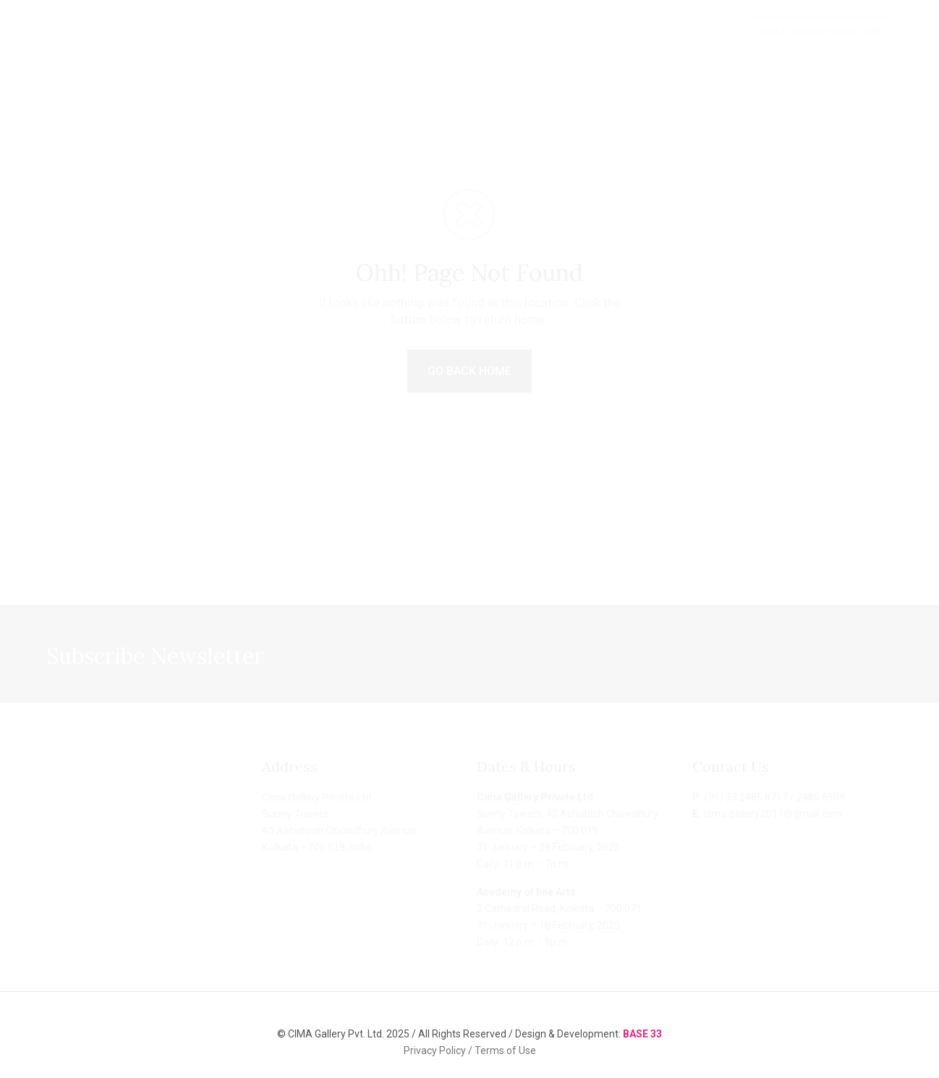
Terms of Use (505, 1050)
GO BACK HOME (469, 371)
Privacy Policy (436, 1050)
